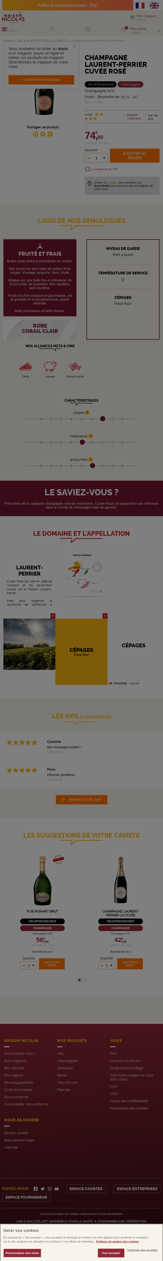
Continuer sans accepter (142, 1256)
